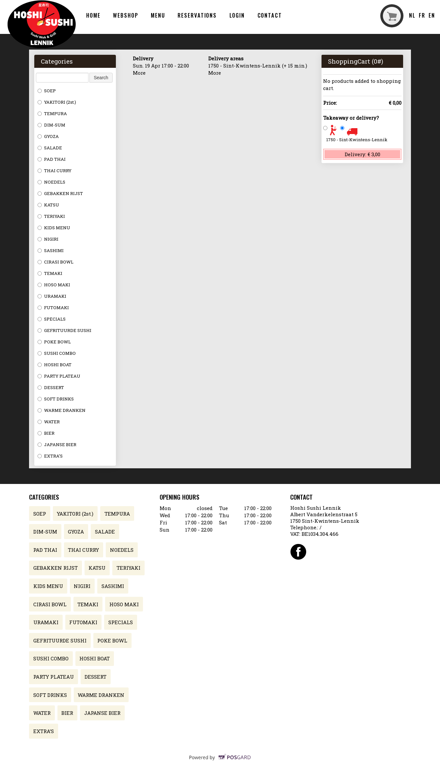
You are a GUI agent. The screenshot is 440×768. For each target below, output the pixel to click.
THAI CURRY (54, 170)
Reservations (197, 15)
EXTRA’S (50, 456)
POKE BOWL (54, 342)
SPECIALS (52, 319)
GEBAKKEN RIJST (60, 193)
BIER (46, 433)
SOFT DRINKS (56, 399)
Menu (158, 15)
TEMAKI (50, 273)
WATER (49, 422)
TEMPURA (52, 113)
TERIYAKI (51, 216)
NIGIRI (48, 239)
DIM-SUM (51, 125)
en (432, 15)
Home (93, 15)
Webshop (125, 15)
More (139, 72)
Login (237, 15)
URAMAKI (52, 296)
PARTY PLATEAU (59, 376)
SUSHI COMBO (57, 353)
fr (422, 15)
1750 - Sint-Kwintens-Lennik (356, 140)
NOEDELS (51, 182)
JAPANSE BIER (57, 444)
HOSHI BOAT (54, 365)
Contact (270, 15)
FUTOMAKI (53, 307)
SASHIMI (51, 250)
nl (412, 15)
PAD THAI (52, 159)
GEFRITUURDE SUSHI (64, 330)
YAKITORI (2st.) (57, 102)
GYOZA (48, 136)
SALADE (50, 148)
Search (101, 77)
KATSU (48, 205)
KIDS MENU (54, 228)
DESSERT (51, 387)
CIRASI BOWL (55, 262)
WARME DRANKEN (62, 410)
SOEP (47, 91)
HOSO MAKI (54, 285)
